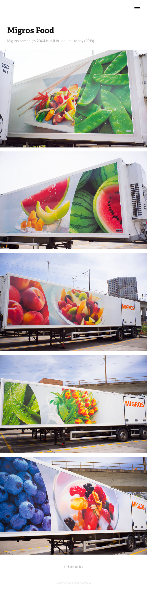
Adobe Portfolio (81, 583)
